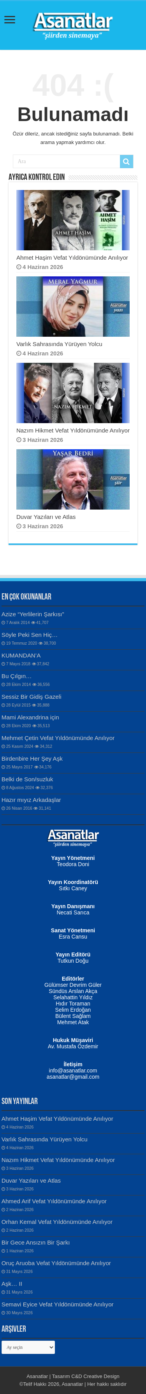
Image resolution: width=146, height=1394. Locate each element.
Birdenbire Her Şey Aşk (32, 758)
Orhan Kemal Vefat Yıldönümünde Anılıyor (57, 1221)
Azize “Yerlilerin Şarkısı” (33, 614)
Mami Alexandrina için (30, 717)
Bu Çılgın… (17, 676)
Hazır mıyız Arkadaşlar (31, 799)
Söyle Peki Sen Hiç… (30, 634)
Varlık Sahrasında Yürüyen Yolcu (59, 344)
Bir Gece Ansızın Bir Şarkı (36, 1242)
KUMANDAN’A (21, 655)
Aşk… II (12, 1283)
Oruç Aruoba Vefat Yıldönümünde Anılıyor (56, 1263)
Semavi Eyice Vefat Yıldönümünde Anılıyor (58, 1304)
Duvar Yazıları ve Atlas (46, 516)
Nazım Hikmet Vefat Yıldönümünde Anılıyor (73, 430)
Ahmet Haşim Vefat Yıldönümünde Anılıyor (72, 257)
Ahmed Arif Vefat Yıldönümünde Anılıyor (54, 1201)
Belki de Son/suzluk (27, 779)
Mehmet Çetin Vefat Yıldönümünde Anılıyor (58, 738)
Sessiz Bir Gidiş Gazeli (32, 696)
